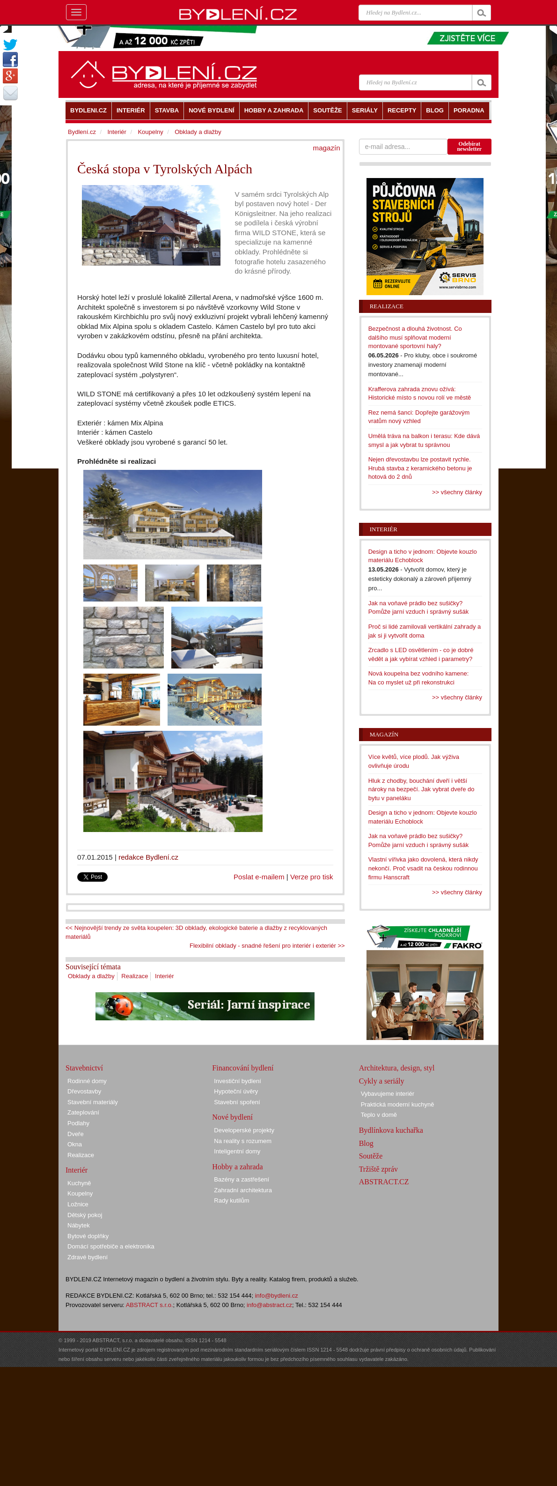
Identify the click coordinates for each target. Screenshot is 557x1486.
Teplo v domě (379, 1114)
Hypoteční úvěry (236, 1091)
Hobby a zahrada (237, 1167)
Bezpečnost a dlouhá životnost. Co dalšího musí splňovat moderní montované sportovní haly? (415, 337)
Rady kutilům (231, 1200)
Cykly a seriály (381, 1081)
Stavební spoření (237, 1102)
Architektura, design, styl (397, 1068)
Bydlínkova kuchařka (391, 1130)
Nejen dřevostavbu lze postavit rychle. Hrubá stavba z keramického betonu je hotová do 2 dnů (420, 468)
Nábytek (78, 1225)
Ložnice (77, 1204)
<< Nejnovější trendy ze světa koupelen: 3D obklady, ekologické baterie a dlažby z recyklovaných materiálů (196, 932)
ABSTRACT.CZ (384, 1182)
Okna (74, 1144)
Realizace (134, 976)
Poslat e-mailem (259, 877)
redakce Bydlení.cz (148, 857)
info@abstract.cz (269, 1304)
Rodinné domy (87, 1081)
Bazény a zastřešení (241, 1179)
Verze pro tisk (311, 877)
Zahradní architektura (243, 1190)
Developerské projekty (244, 1130)
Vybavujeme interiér (387, 1093)
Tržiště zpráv (378, 1169)
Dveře (75, 1133)
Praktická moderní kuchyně (397, 1104)
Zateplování (83, 1112)
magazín (326, 148)
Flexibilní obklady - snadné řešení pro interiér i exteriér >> (267, 945)
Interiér (164, 976)
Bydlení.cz (82, 131)
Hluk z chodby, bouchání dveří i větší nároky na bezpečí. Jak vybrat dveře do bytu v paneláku (421, 789)
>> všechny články (457, 492)
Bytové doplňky (88, 1236)
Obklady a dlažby (91, 976)
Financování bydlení (242, 1068)
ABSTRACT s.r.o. (149, 1304)
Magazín (384, 734)
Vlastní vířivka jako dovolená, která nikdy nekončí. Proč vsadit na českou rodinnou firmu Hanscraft (423, 868)
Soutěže (371, 1156)
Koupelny (150, 131)
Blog (366, 1143)
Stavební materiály (92, 1102)
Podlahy (78, 1123)
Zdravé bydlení (87, 1257)
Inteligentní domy (237, 1151)
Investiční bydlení (237, 1081)
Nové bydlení (232, 1117)
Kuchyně (79, 1183)
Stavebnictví (84, 1068)
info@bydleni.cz (276, 1295)
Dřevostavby (84, 1091)
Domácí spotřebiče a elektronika (110, 1246)
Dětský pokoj (84, 1215)
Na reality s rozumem (242, 1140)
